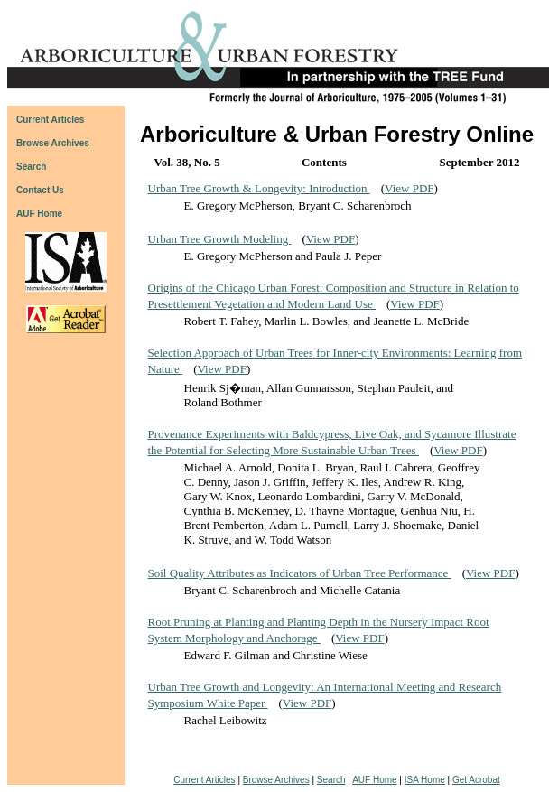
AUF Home (39, 214)
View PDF (409, 188)
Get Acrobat (476, 780)
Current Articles (204, 780)
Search (331, 780)
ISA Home (425, 780)
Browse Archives (276, 780)
